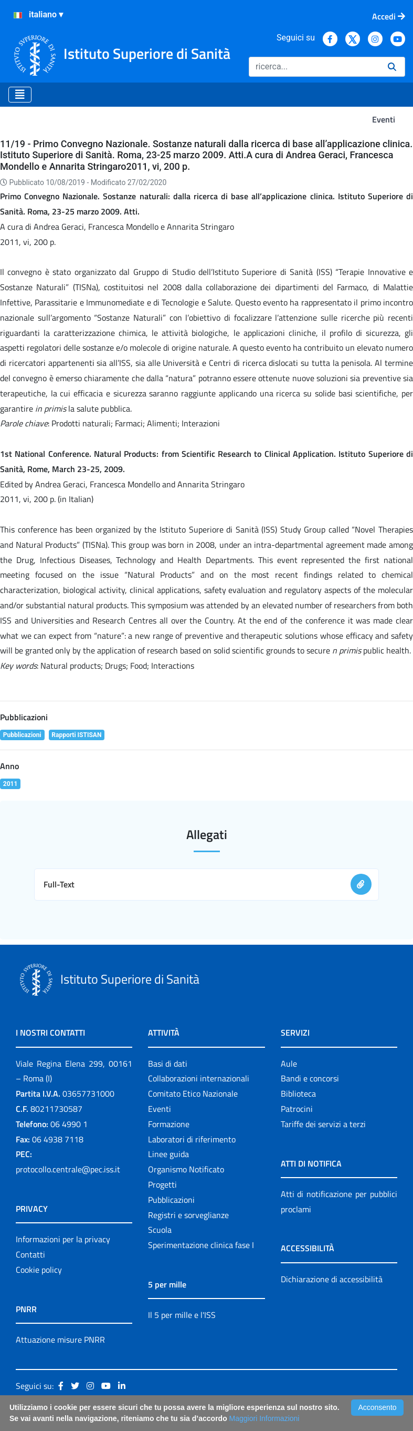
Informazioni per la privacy (63, 1239)
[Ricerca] (314, 67)
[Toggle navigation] (19, 95)
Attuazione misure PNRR (60, 1339)
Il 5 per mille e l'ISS (182, 1315)
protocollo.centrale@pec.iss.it (68, 1169)
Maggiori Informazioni (264, 1418)
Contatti (30, 1254)
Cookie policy (39, 1269)
